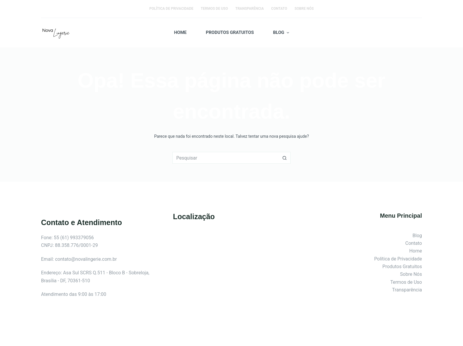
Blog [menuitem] (282, 32)
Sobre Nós (411, 274)
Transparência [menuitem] (249, 8)
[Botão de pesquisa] (285, 158)
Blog (417, 235)
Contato (413, 243)
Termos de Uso (406, 282)
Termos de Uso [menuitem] (214, 8)
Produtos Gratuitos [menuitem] (230, 32)
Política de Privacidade (398, 259)
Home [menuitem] (180, 32)
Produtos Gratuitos (402, 266)
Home (415, 251)
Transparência (407, 290)
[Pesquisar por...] (225, 158)
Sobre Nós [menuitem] (304, 8)
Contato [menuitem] (279, 8)
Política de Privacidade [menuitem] (171, 8)
